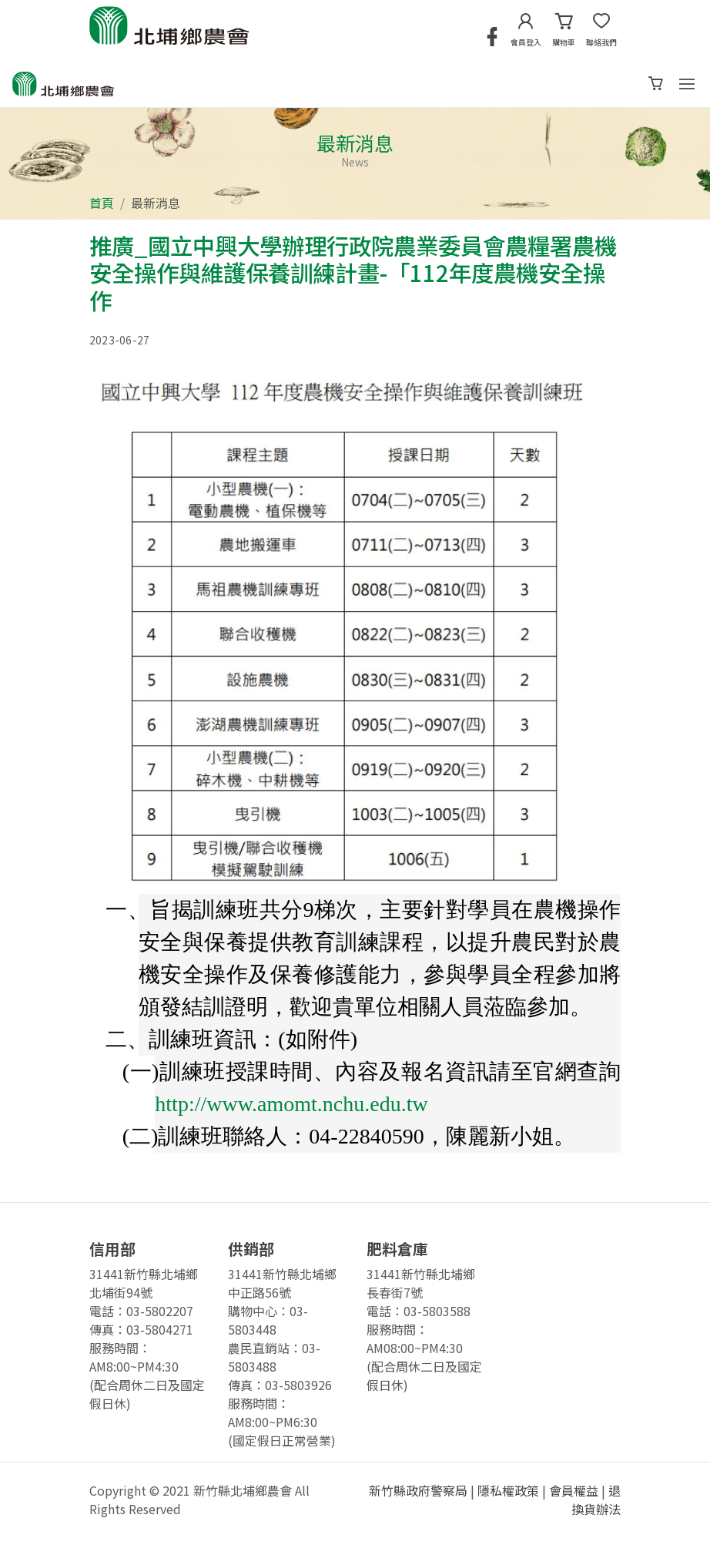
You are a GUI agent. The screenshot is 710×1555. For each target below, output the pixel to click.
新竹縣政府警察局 (418, 1490)
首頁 (101, 202)
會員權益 (573, 1490)
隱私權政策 (508, 1490)
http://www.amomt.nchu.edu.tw (291, 1104)
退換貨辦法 (596, 1499)
